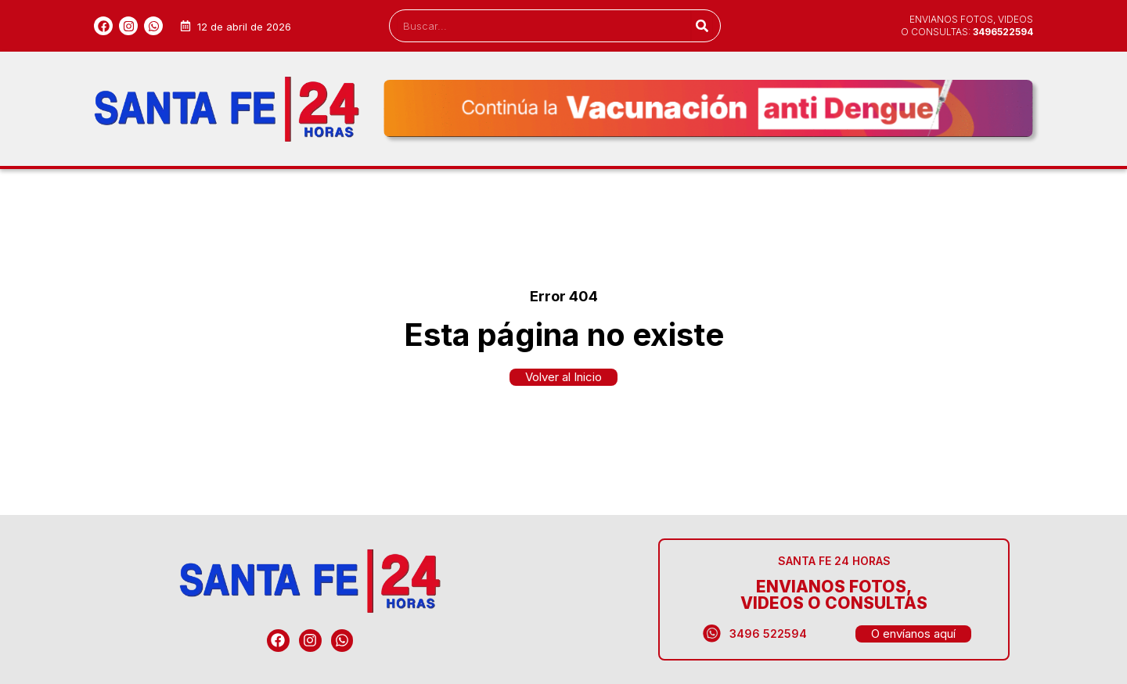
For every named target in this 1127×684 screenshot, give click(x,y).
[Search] (701, 25)
